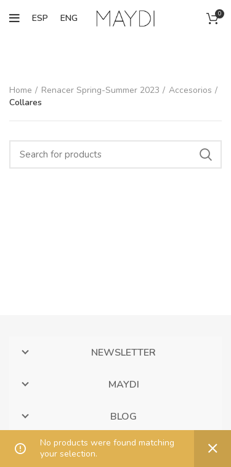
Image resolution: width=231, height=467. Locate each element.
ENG (69, 18)
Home (20, 90)
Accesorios (190, 90)
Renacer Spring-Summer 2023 (100, 90)
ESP (40, 18)
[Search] (115, 154)
